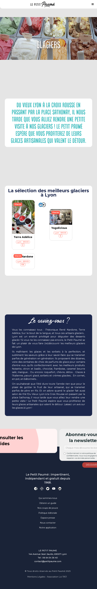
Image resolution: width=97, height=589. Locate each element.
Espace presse (48, 518)
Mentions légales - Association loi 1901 (47, 576)
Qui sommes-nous (48, 498)
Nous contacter (48, 522)
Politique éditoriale (47, 513)
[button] (92, 4)
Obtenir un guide (47, 503)
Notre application (47, 527)
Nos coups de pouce (47, 508)
